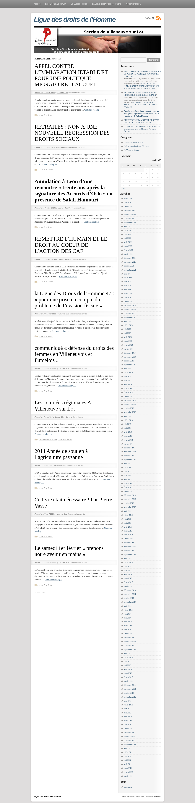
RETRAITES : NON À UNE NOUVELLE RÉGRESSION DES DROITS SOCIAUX (72, 133)
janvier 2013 (128, 681)
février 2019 (128, 392)
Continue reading (93, 110)
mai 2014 (127, 618)
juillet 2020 (128, 325)
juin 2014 (127, 614)
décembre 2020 (130, 305)
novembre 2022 (130, 215)
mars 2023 (128, 199)
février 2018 (128, 440)
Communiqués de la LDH (48, 439)
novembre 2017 (130, 452)
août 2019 (127, 369)
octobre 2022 (129, 218)
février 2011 (128, 772)
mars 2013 (128, 673)
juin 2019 (127, 377)
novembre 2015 (130, 547)
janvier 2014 (128, 634)
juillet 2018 (128, 420)
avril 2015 (128, 574)
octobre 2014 (129, 598)
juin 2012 (127, 709)
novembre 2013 (130, 642)
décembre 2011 (129, 733)
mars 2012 (128, 721)
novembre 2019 (130, 357)
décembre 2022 (130, 211)
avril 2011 (128, 764)
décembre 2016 (130, 495)
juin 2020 (127, 329)
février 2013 (128, 677)
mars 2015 (128, 578)
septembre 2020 (130, 317)
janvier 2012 (128, 729)
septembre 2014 (130, 602)
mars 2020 (128, 341)
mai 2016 (127, 523)
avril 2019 (128, 385)
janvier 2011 (128, 776)
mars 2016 (128, 531)
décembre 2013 (130, 638)
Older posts (40, 592)
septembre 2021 (130, 270)
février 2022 (128, 250)
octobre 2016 (129, 503)
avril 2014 (128, 622)
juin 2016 (127, 519)
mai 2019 (127, 381)
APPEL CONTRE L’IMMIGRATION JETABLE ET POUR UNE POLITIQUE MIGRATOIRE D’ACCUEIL (71, 75)
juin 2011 (127, 756)
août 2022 (127, 226)
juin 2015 (127, 567)
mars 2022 (128, 246)
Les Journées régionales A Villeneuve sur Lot (63, 406)
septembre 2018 (130, 412)
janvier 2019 (128, 396)
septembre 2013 (130, 650)
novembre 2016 (130, 499)
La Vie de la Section (46, 115)
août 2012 (127, 701)
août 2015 (127, 559)
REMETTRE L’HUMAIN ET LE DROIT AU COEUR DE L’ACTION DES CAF (71, 245)
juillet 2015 (128, 562)
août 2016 (127, 511)
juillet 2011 (128, 752)
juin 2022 (127, 234)
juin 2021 (127, 282)
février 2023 (128, 203)
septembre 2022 (130, 222)
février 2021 (128, 298)
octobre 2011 (129, 740)
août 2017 (127, 464)
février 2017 (128, 487)
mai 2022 (127, 238)
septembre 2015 (130, 555)
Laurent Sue (55, 59)
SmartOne (125, 797)
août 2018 (127, 416)
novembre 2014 (130, 594)
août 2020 (127, 321)
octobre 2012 (129, 693)
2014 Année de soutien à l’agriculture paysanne (61, 454)
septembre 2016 (130, 507)
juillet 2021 (128, 278)
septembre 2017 (130, 460)
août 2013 (127, 653)
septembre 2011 (130, 744)
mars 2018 (128, 436)
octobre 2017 (129, 456)
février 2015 (128, 582)
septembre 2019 (130, 365)
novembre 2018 (130, 404)
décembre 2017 (130, 448)
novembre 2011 (130, 737)
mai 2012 (127, 713)
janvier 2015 (128, 586)
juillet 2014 (128, 610)
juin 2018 (127, 424)
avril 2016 (128, 527)
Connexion (128, 787)
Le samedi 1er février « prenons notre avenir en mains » (69, 551)
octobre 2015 (129, 551)
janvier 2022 (128, 254)
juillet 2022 (128, 230)
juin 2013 (127, 661)
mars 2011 (128, 768)
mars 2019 (128, 388)
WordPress (157, 797)
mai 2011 (127, 760)
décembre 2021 (130, 258)
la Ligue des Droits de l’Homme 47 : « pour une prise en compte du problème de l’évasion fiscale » (74, 299)
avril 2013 (128, 669)
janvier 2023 (128, 207)
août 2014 (127, 606)
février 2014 (128, 630)
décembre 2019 (130, 353)
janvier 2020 (128, 349)
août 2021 (127, 274)
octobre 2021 (129, 266)
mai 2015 (127, 570)
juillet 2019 (128, 373)
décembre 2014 (130, 590)
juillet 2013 (128, 657)
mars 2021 (128, 294)
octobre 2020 (129, 313)
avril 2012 (128, 717)
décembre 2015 (130, 543)
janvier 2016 (128, 539)
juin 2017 (127, 472)
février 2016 (128, 535)
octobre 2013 (129, 645)
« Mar (122, 189)
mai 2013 (127, 665)
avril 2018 (128, 432)
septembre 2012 (130, 697)
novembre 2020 (130, 309)
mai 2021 (127, 286)
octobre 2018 (129, 408)
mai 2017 (127, 475)
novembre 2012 (130, 689)
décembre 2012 (130, 685)
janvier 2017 (128, 491)
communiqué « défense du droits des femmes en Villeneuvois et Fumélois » (74, 354)
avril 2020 (128, 337)
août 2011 (127, 748)
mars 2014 (128, 626)
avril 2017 (128, 480)
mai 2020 (127, 333)
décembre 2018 (130, 400)
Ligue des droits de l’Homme (74, 19)
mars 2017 (128, 483)
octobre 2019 (129, 361)
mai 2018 (127, 428)
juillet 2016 (128, 515)
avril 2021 (128, 290)
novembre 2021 (130, 262)
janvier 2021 (128, 301)
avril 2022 (128, 242)
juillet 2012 (128, 705)
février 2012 (128, 725)
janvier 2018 (128, 444)
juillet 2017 (128, 468)
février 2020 (128, 345)
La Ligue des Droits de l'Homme (136, 146)
